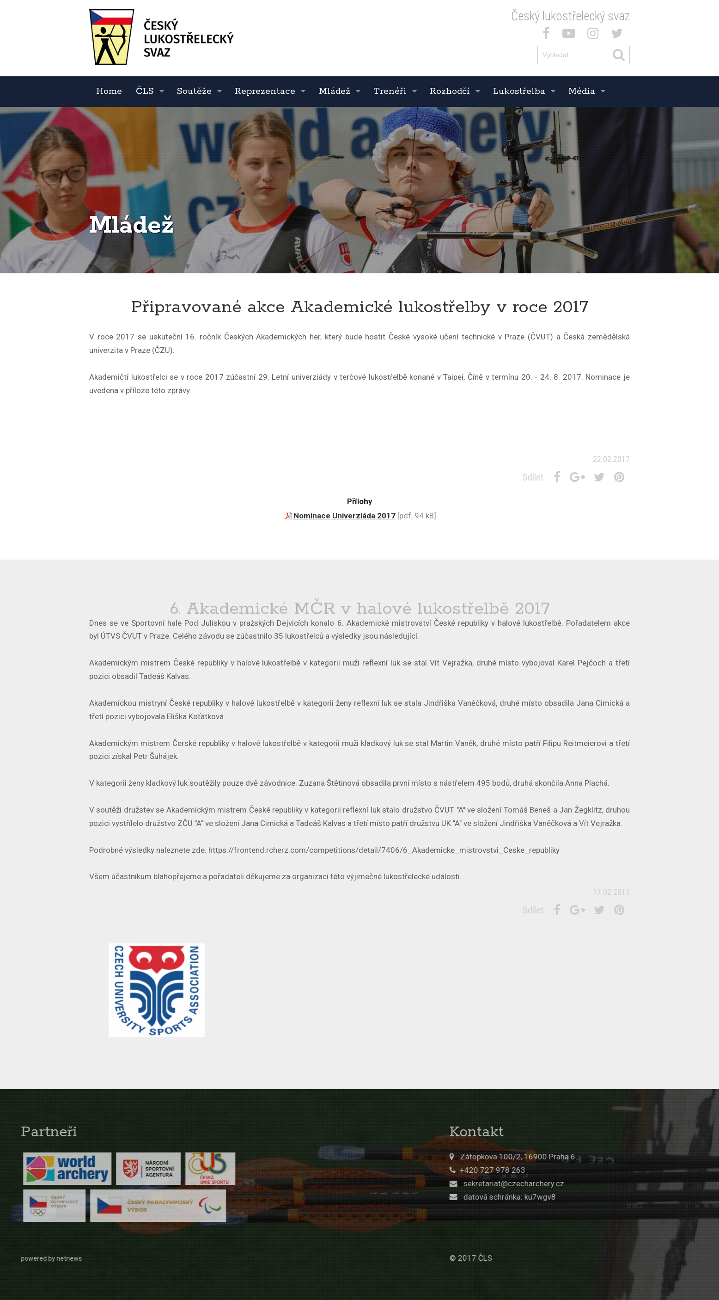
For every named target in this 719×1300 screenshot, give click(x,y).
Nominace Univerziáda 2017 (344, 515)
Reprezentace (265, 91)
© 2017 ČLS (585, 1258)
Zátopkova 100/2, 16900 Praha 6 (632, 1156)
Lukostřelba (519, 91)
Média (581, 91)
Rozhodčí (450, 91)
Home (109, 91)
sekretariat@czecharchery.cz (628, 1183)
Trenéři (390, 91)
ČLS (145, 91)
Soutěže (194, 91)
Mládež (334, 91)
